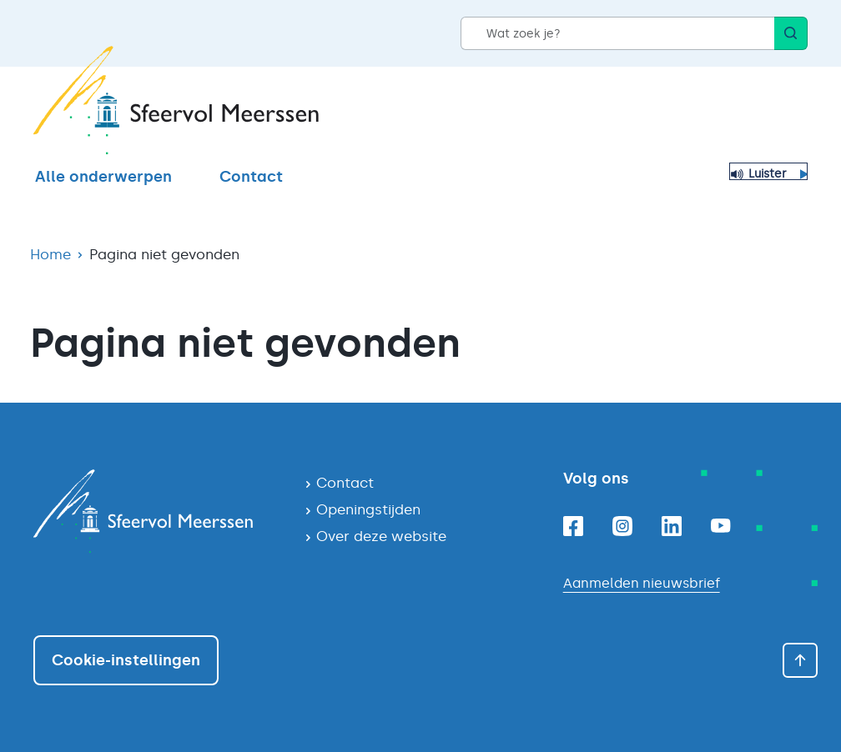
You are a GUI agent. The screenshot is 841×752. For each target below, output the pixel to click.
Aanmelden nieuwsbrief (641, 583)
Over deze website (381, 536)
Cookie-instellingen (126, 660)
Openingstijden (368, 509)
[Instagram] (622, 526)
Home (50, 254)
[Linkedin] (672, 526)
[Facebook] (573, 526)
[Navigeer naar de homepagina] (155, 511)
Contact (251, 177)
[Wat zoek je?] (617, 33)
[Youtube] (721, 526)
